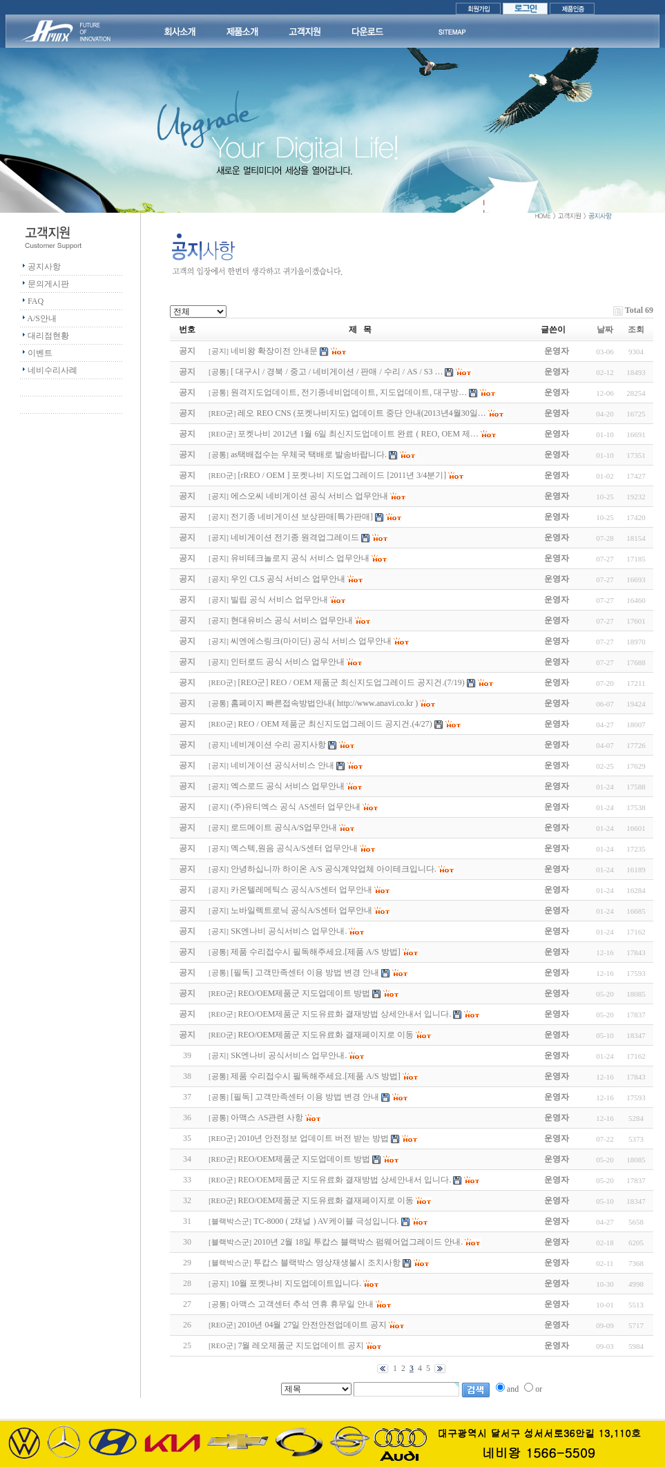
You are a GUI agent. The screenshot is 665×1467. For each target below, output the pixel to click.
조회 (636, 329)
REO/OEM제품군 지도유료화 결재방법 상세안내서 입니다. (344, 1180)
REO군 (222, 413)
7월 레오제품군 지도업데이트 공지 (301, 1345)
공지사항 (44, 266)
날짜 (605, 329)
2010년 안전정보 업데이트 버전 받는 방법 (313, 1138)
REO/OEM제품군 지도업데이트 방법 (304, 1159)
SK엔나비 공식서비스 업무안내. (289, 1055)
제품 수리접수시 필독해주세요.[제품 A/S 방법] (316, 1076)
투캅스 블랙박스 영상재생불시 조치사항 (327, 1262)
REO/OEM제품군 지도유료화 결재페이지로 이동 (326, 1200)
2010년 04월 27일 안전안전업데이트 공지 (312, 1325)
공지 (219, 351)
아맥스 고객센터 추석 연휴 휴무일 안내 (302, 1304)
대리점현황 (48, 336)
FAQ (36, 301)
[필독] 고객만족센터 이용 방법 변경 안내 (305, 1097)
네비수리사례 (52, 370)
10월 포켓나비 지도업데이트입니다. (296, 1283)
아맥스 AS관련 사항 (267, 1117)
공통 (219, 372)
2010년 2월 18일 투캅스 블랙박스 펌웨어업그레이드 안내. (358, 1242)
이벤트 (40, 353)
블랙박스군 (230, 1221)
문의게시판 (48, 284)
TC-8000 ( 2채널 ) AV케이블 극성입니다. (325, 1221)
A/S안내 (42, 318)
